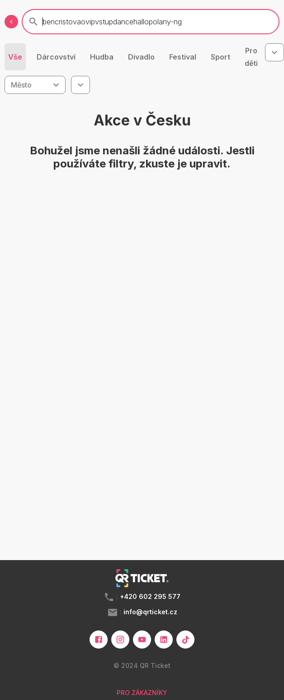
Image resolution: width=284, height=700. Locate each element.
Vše (15, 56)
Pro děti (251, 57)
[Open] (56, 85)
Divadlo (141, 56)
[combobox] (274, 52)
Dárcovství (56, 56)
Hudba (102, 56)
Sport (220, 56)
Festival (182, 56)
